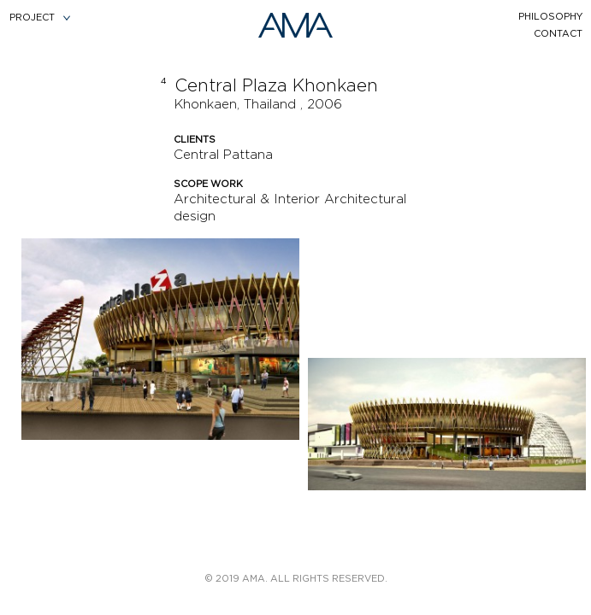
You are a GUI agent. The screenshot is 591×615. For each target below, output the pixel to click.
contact (558, 33)
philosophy (550, 16)
